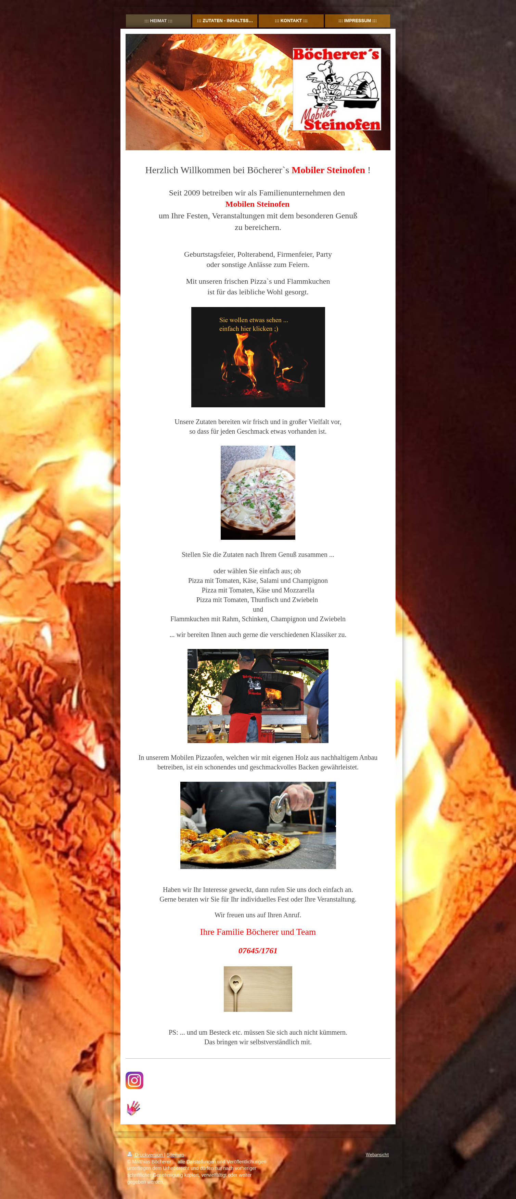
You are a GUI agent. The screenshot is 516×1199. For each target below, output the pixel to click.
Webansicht (377, 1155)
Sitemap (175, 1155)
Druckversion (145, 1155)
